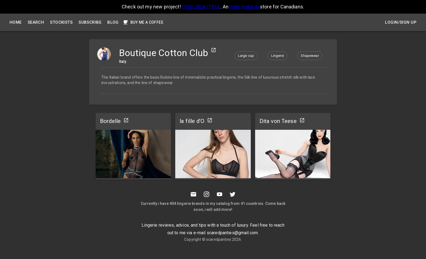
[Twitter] (232, 194)
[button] (246, 55)
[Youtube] (219, 194)
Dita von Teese (278, 121)
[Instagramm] (206, 194)
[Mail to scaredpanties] (193, 194)
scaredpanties (218, 239)
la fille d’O (192, 121)
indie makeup (244, 7)
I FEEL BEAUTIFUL (201, 7)
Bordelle (110, 121)
